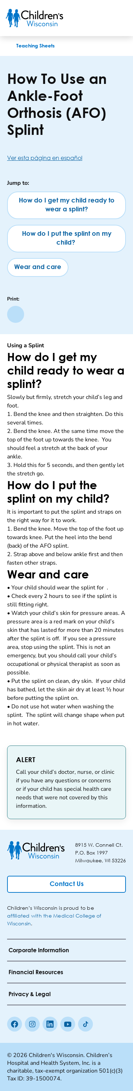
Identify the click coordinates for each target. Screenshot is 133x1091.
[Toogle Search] (100, 18)
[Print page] (15, 314)
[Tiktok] (85, 1024)
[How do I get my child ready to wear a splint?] (66, 205)
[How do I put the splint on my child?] (66, 238)
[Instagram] (32, 1024)
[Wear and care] (37, 267)
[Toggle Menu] (118, 18)
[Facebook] (14, 1024)
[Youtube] (67, 1024)
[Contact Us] (66, 884)
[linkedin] (50, 1024)
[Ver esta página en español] (66, 157)
